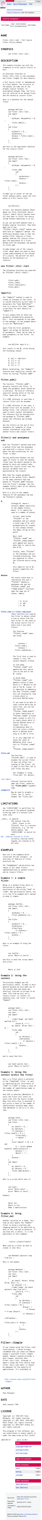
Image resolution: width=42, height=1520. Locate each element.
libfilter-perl (16, 12)
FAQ (30, 4)
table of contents (23, 1459)
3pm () (22, 1488)
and (16, 612)
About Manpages (20, 4)
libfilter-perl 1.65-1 (22, 1499)
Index (9, 4)
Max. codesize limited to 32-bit (15, 836)
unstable (19, 1475)
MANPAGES (10, 1)
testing (10, 12)
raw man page (21, 1453)
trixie (18, 1468)
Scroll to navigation (10, 19)
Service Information (15, 10)
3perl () (22, 1484)
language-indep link (24, 1447)
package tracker (22, 1450)
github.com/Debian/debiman (29, 1514)
